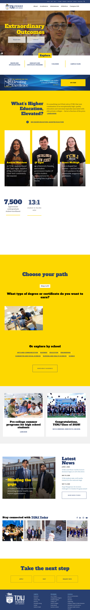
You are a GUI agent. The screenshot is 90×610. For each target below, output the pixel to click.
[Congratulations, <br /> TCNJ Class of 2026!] (66, 405)
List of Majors (54, 596)
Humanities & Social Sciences (74, 605)
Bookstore (36, 596)
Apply (48, 1)
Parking (35, 605)
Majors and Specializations (14, 64)
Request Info (16, 39)
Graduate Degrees (55, 599)
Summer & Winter (55, 607)
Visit (52, 1)
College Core (53, 601)
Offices (75, 1)
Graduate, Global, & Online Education (76, 603)
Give (55, 1)
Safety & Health (37, 607)
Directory (69, 1)
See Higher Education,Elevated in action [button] (47, 122)
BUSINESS (43, 352)
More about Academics (45, 368)
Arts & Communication (73, 596)
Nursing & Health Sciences (74, 607)
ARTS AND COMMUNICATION (27, 352)
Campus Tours (75, 64)
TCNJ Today (80, 1)
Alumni (59, 1)
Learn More (51, 113)
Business (70, 598)
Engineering (70, 601)
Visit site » (55, 85)
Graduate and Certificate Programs (35, 64)
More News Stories (74, 495)
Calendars (36, 598)
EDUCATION (54, 352)
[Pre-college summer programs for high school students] (23, 405)
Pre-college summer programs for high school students (23, 424)
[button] (2, 53)
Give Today (73, 82)
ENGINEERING (66, 352)
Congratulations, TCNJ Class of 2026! (66, 423)
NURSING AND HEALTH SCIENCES (54, 356)
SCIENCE (72, 356)
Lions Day (35, 39)
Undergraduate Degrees (56, 598)
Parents (64, 1)
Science (69, 609)
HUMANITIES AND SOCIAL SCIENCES (28, 356)
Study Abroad (54, 605)
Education (70, 599)
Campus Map (37, 599)
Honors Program (54, 603)
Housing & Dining (38, 603)
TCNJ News (55, 64)
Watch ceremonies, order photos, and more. (66, 429)
